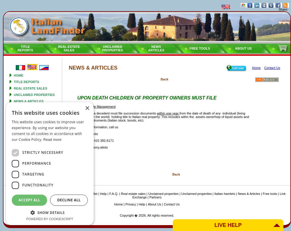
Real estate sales (30, 88)
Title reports (26, 82)
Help (103, 193)
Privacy (131, 204)
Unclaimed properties (34, 95)
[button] (50, 212)
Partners (155, 197)
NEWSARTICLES (156, 48)
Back (164, 79)
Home (18, 75)
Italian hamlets (224, 193)
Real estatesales (69, 48)
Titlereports (25, 48)
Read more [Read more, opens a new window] (52, 140)
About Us (243, 48)
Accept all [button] (29, 200)
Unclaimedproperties (112, 48)
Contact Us (171, 204)
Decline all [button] (69, 200)
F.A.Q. (113, 193)
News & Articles (29, 101)
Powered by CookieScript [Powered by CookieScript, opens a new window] (49, 219)
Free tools (199, 48)
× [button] (87, 108)
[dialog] (50, 163)
